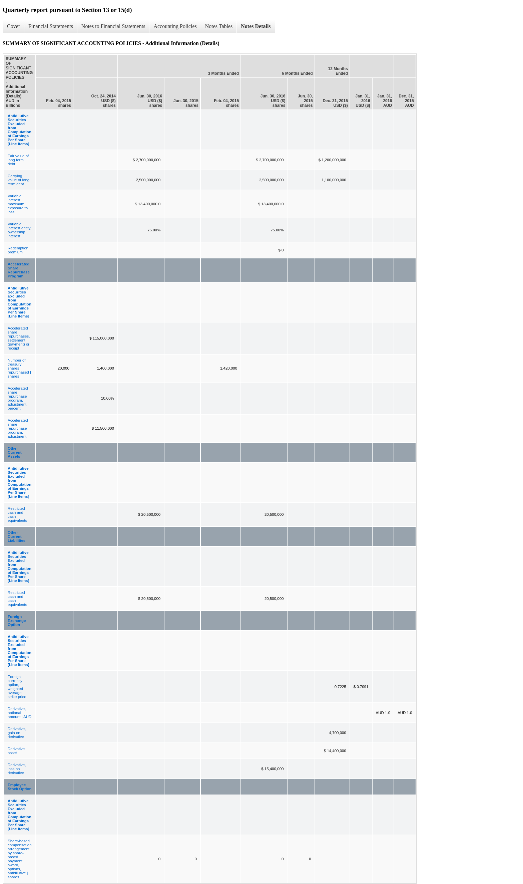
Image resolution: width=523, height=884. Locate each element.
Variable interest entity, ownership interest (19, 230)
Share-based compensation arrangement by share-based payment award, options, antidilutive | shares (20, 859)
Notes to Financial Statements (113, 26)
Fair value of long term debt (18, 160)
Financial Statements (50, 26)
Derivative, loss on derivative (17, 769)
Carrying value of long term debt (18, 180)
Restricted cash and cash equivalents (17, 514)
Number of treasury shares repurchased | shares (19, 368)
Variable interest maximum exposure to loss (18, 204)
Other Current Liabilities (16, 536)
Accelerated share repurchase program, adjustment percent (18, 398)
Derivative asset (16, 751)
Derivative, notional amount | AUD (19, 713)
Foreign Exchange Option (17, 621)
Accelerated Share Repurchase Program (19, 270)
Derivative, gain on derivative (17, 733)
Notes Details (256, 26)
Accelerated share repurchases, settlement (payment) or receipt (19, 338)
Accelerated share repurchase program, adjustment (18, 428)
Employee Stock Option (20, 787)
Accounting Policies (174, 26)
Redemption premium (18, 250)
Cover (13, 26)
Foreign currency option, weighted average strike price (17, 687)
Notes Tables (219, 26)
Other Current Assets (15, 452)
